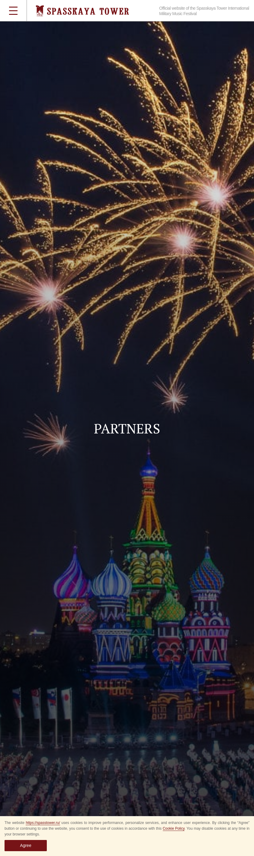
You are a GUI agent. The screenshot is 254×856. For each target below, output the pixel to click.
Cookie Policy (174, 828)
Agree (25, 845)
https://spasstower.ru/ (43, 823)
